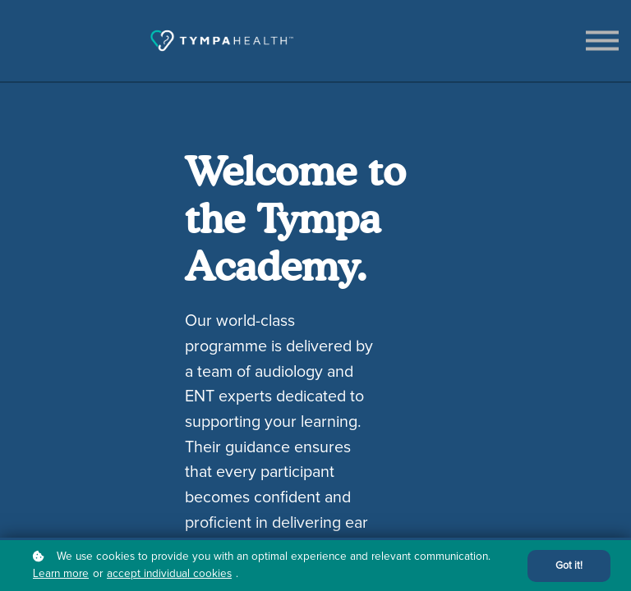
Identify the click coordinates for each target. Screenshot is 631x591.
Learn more (61, 574)
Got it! (569, 566)
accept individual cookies (169, 574)
